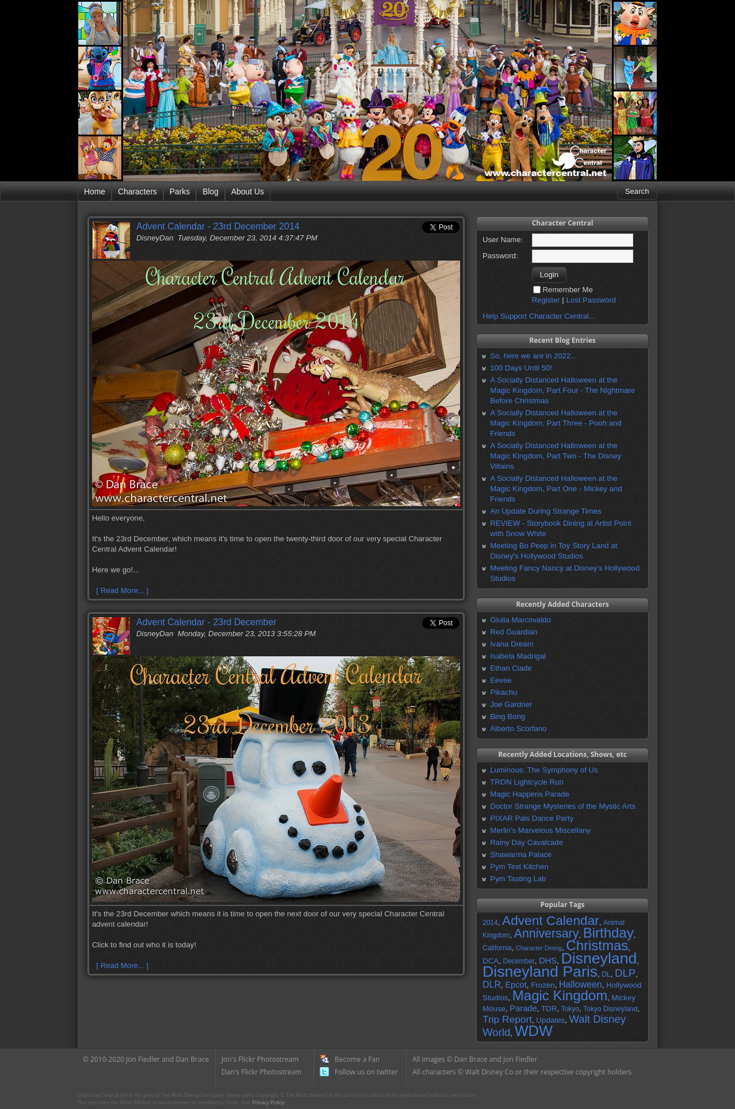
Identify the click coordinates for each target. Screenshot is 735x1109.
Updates (550, 1020)
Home (94, 191)
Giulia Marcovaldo (520, 619)
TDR (549, 1008)
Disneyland (599, 958)
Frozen (542, 985)
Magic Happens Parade (529, 794)
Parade (523, 1008)
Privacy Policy (268, 1102)
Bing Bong (507, 716)
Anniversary (546, 933)
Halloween (580, 984)
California (497, 948)
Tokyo (570, 1009)
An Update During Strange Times (546, 511)
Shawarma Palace (521, 854)
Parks (180, 191)
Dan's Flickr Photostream (261, 1072)
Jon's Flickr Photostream (259, 1059)
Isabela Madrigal (518, 656)
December (518, 961)
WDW (534, 1031)
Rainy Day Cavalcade (526, 842)
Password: (500, 255)
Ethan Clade (511, 668)
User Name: (503, 239)
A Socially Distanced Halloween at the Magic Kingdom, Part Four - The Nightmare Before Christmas (562, 390)
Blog (210, 191)
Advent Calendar (550, 920)
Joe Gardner (511, 704)
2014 (490, 923)
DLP (625, 973)
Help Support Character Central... (539, 316)
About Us (247, 191)
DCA (491, 961)
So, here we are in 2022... (533, 355)
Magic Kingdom (559, 995)
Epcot (515, 984)
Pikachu (503, 692)
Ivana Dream (512, 644)
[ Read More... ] (122, 590)
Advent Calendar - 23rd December (206, 622)
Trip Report (507, 1019)
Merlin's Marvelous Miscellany (540, 830)
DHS (548, 960)
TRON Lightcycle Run (527, 782)
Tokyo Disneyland (610, 1009)
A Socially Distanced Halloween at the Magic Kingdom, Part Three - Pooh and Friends (555, 423)
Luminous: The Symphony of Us (544, 770)
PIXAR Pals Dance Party (531, 818)
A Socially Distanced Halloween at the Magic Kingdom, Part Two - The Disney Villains (555, 456)
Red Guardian (513, 632)
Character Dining (539, 947)
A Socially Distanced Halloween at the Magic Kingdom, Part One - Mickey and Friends (556, 488)
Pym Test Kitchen (519, 866)
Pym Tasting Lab (518, 878)
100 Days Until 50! (521, 368)
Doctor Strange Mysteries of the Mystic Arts (563, 806)
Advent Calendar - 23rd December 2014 (218, 226)
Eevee (500, 680)
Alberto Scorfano (518, 728)
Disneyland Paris (540, 971)
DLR (492, 984)
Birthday (608, 932)
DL (606, 974)
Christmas (597, 945)
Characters (137, 191)
